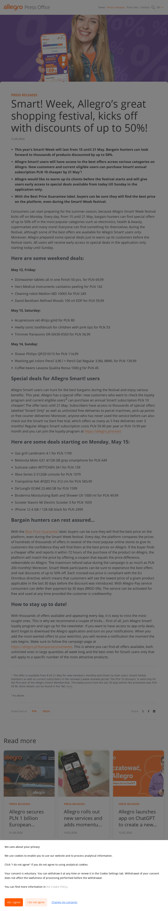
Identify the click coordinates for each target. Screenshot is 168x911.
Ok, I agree (13, 902)
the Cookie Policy (56, 886)
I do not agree (36, 902)
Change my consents (64, 902)
